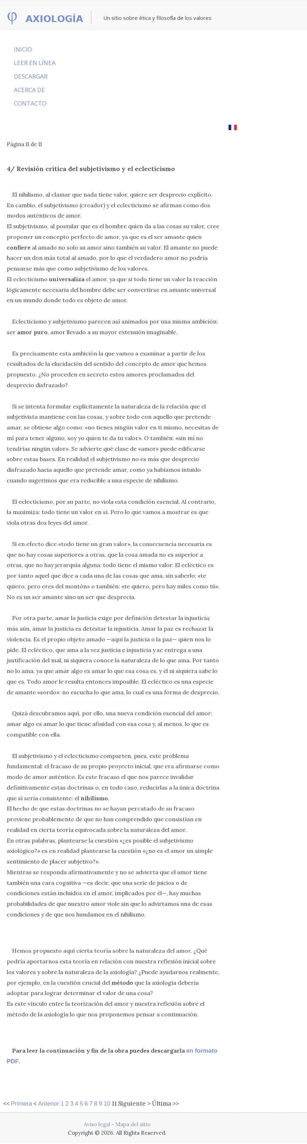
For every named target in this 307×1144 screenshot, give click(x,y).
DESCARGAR (31, 76)
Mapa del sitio (132, 1124)
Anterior (48, 1103)
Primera (21, 1103)
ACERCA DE (29, 90)
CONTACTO (30, 103)
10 (107, 1103)
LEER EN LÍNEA (35, 63)
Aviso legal (97, 1124)
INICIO (23, 49)
